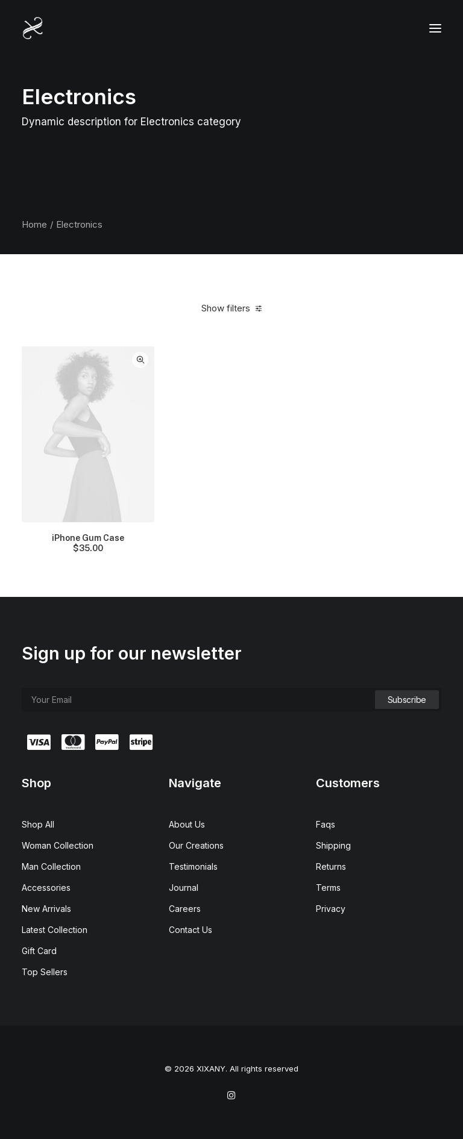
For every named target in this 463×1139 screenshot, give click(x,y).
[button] (435, 28)
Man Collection (51, 866)
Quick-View (140, 360)
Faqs (325, 824)
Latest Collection (54, 930)
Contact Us (190, 930)
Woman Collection (57, 845)
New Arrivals (46, 908)
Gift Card (39, 951)
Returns (331, 866)
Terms (328, 887)
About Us (187, 824)
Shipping (333, 845)
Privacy (330, 908)
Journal (183, 887)
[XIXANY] (33, 28)
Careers (185, 908)
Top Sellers (45, 972)
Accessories (46, 887)
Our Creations (196, 845)
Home (34, 224)
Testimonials (193, 866)
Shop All (38, 824)
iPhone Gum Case (88, 543)
